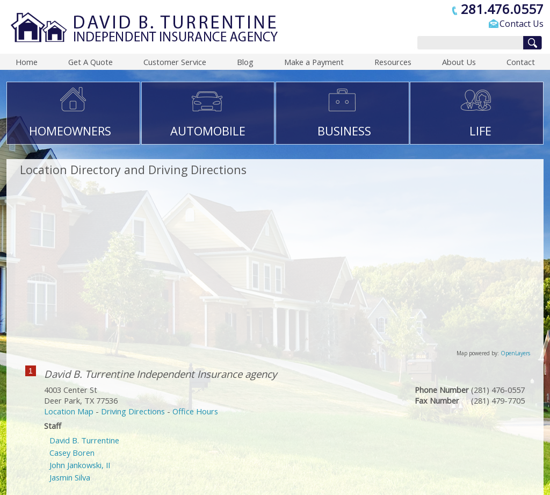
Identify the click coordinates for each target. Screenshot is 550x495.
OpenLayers (515, 353)
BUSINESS (344, 131)
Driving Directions (133, 411)
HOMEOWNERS (70, 131)
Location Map (68, 411)
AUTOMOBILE (207, 131)
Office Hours (195, 411)
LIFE (480, 131)
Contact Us (522, 24)
